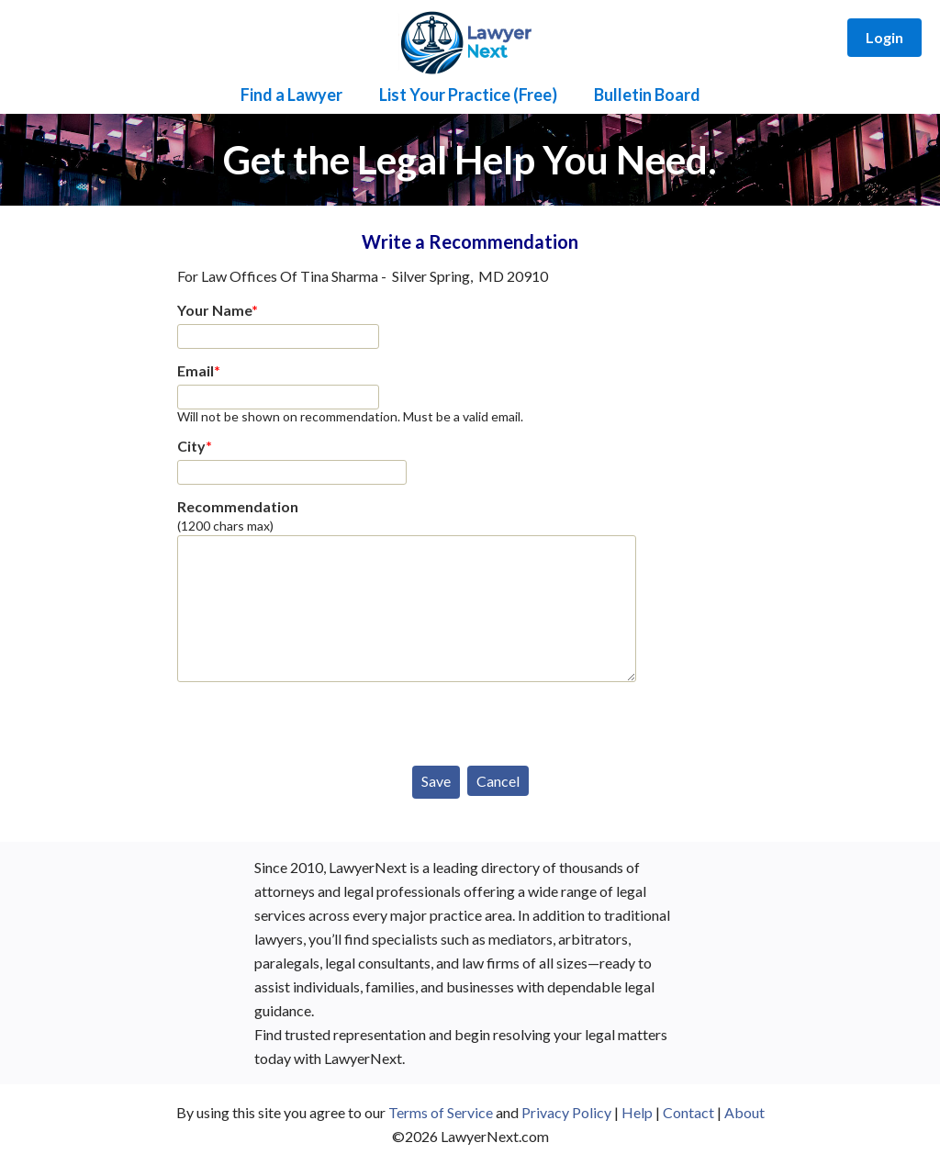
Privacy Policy (566, 1112)
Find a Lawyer (291, 94)
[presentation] (316, 720)
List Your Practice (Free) (468, 94)
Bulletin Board (647, 94)
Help (637, 1112)
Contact (688, 1112)
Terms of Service (440, 1112)
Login (884, 37)
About (744, 1112)
